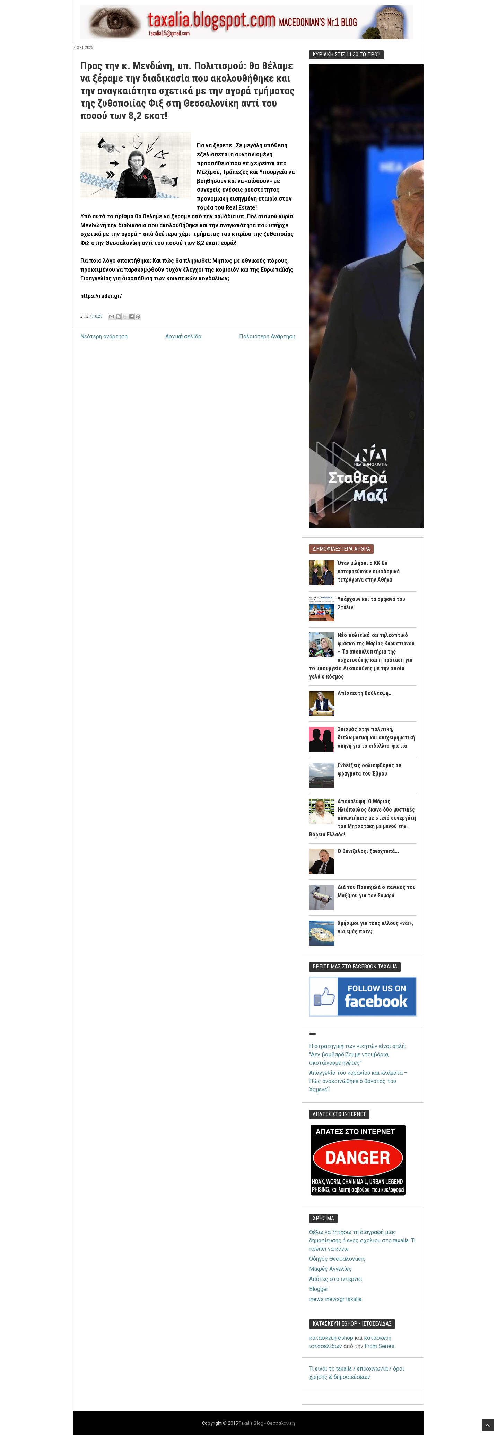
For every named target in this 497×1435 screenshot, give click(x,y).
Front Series (379, 1346)
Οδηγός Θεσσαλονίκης (337, 1259)
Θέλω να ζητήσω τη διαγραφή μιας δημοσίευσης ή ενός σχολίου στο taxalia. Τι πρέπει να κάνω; (362, 1240)
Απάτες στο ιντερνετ (336, 1279)
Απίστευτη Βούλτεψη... (365, 693)
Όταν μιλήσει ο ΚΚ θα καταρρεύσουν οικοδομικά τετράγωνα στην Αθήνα (369, 571)
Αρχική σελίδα (183, 336)
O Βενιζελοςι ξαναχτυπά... (368, 851)
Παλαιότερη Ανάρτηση (267, 336)
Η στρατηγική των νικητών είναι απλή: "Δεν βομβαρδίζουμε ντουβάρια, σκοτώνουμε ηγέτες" (357, 1054)
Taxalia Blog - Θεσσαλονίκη (267, 1423)
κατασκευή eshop (331, 1338)
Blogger (318, 1289)
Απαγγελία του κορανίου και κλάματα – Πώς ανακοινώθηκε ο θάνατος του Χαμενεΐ (358, 1081)
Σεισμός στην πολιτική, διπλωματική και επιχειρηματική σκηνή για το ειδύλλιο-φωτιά (376, 737)
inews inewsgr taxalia (335, 1299)
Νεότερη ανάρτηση (104, 336)
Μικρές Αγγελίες (330, 1269)
